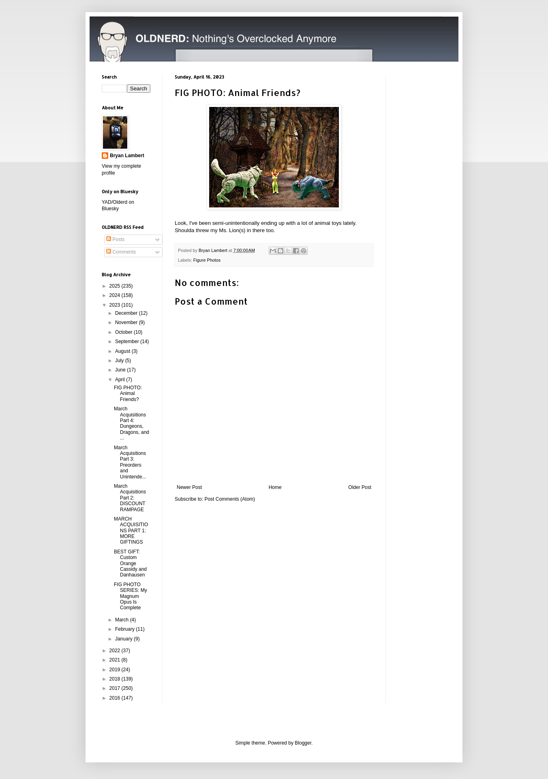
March (122, 620)
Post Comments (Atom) (229, 499)
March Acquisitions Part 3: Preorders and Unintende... (130, 462)
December (127, 313)
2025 (115, 286)
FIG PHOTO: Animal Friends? (128, 393)
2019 (115, 669)
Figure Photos (206, 260)
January (124, 639)
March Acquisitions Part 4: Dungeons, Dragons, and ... (131, 423)
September (127, 341)
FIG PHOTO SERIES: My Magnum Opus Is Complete (130, 596)
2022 (115, 650)
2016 (115, 698)
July (120, 360)
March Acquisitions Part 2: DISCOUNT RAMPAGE (130, 497)
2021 (115, 660)
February (125, 629)
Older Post (359, 487)
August (123, 351)
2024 (115, 295)
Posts (115, 239)
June (121, 370)
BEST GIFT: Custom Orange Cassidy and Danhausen (130, 563)
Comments (121, 252)
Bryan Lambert (127, 155)
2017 (115, 688)
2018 (115, 679)
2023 (115, 305)
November (127, 322)
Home (275, 487)
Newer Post (189, 487)
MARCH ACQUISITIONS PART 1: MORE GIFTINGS (131, 530)
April (120, 379)
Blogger (303, 743)
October (124, 332)
